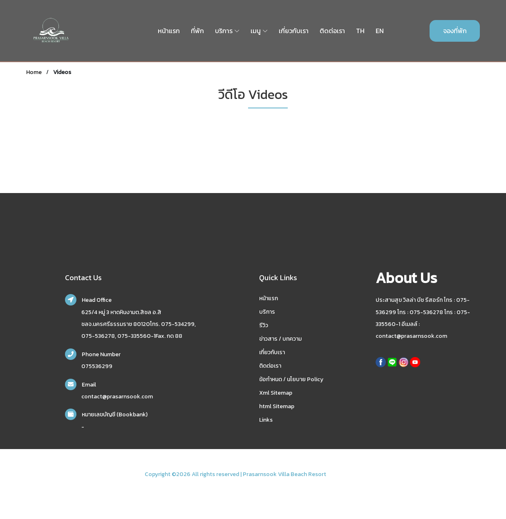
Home (34, 72)
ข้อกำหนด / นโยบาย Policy (291, 379)
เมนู (256, 31)
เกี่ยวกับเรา (294, 31)
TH (360, 31)
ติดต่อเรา (332, 31)
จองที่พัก (455, 31)
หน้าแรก (169, 31)
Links (266, 420)
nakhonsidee (344, 474)
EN (380, 31)
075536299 (96, 366)
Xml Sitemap (275, 393)
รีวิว (263, 325)
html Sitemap (276, 406)
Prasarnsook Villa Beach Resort (284, 474)
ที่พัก (197, 31)
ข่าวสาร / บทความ (280, 339)
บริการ (224, 31)
